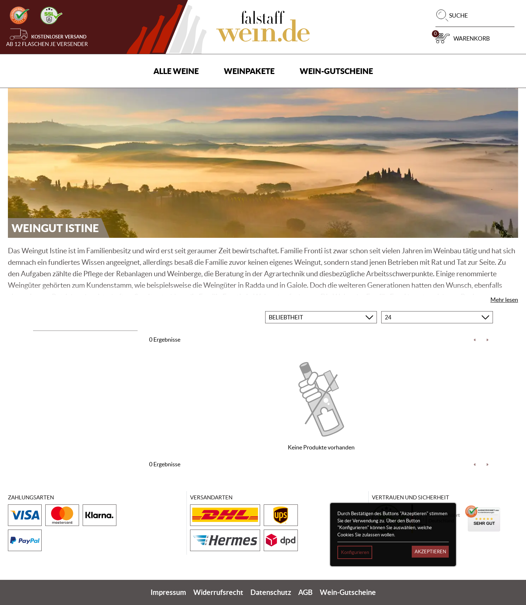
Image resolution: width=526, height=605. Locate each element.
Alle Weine (176, 70)
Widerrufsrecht (218, 592)
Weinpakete (249, 70)
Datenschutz (270, 592)
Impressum (168, 592)
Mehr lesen (504, 299)
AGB (305, 592)
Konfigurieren (355, 552)
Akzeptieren (430, 551)
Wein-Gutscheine (336, 70)
